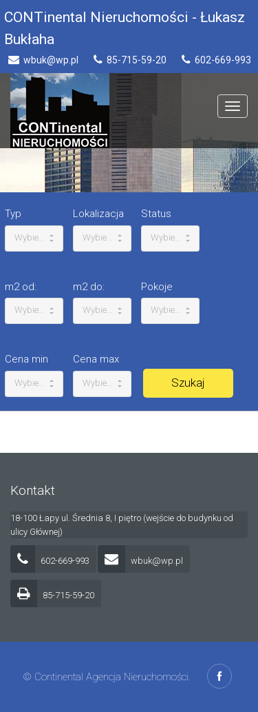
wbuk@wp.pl (140, 561)
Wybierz (34, 237)
